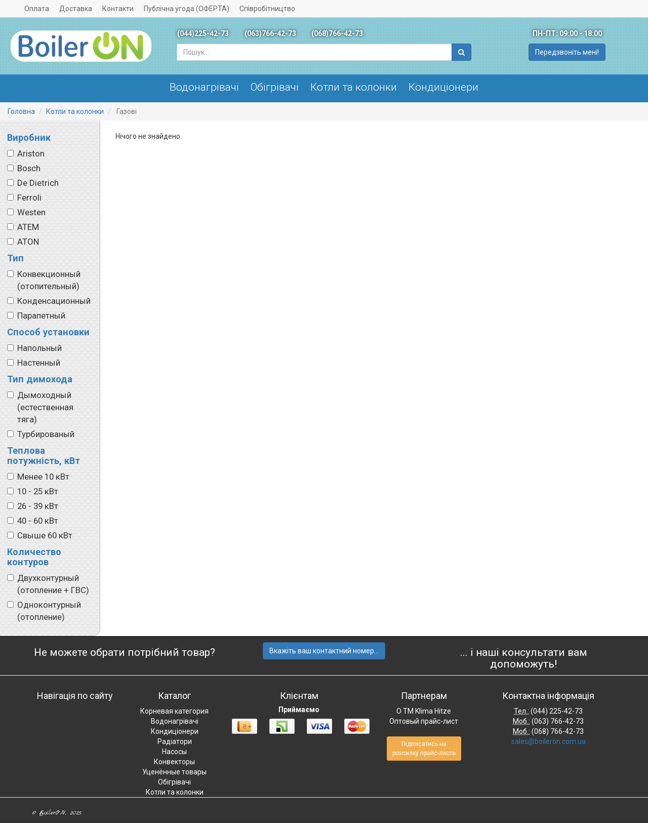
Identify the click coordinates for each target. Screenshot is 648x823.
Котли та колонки (353, 87)
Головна (21, 111)
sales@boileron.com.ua (548, 741)
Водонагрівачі (204, 87)
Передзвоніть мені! (567, 52)
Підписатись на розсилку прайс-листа (424, 748)
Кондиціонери (443, 87)
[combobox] (314, 52)
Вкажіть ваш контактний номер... (324, 651)
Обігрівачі (275, 87)
